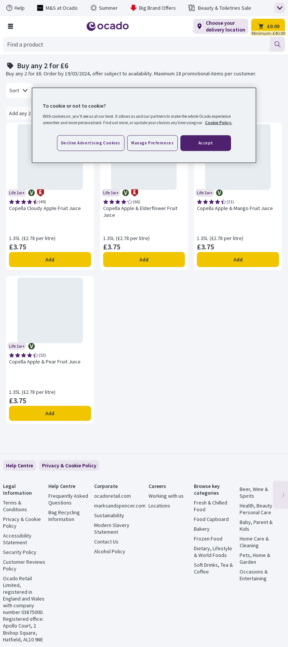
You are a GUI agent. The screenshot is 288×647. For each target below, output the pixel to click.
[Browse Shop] (10, 26)
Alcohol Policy (109, 551)
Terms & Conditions (15, 506)
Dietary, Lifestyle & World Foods (213, 551)
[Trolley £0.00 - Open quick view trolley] (268, 26)
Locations (159, 505)
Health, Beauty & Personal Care (258, 509)
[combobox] (136, 44)
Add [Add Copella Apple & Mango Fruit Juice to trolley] (238, 259)
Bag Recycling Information (64, 515)
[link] (69, 465)
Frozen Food (208, 538)
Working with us (166, 495)
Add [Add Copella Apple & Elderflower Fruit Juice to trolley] (144, 259)
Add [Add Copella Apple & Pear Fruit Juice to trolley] (49, 413)
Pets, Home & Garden (255, 558)
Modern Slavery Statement (111, 528)
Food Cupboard (211, 519)
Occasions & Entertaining (254, 575)
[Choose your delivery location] (220, 26)
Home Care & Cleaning (254, 542)
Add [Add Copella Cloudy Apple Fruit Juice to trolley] (49, 259)
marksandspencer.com (120, 505)
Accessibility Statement (17, 539)
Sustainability (109, 515)
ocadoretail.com (112, 495)
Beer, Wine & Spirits (254, 492)
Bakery (202, 528)
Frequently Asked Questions (68, 499)
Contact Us (106, 541)
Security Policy (19, 552)
